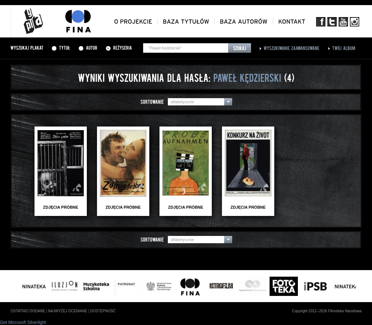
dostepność (103, 311)
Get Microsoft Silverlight (23, 322)
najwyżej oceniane (67, 311)
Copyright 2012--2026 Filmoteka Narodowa (326, 311)
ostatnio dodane (28, 311)
